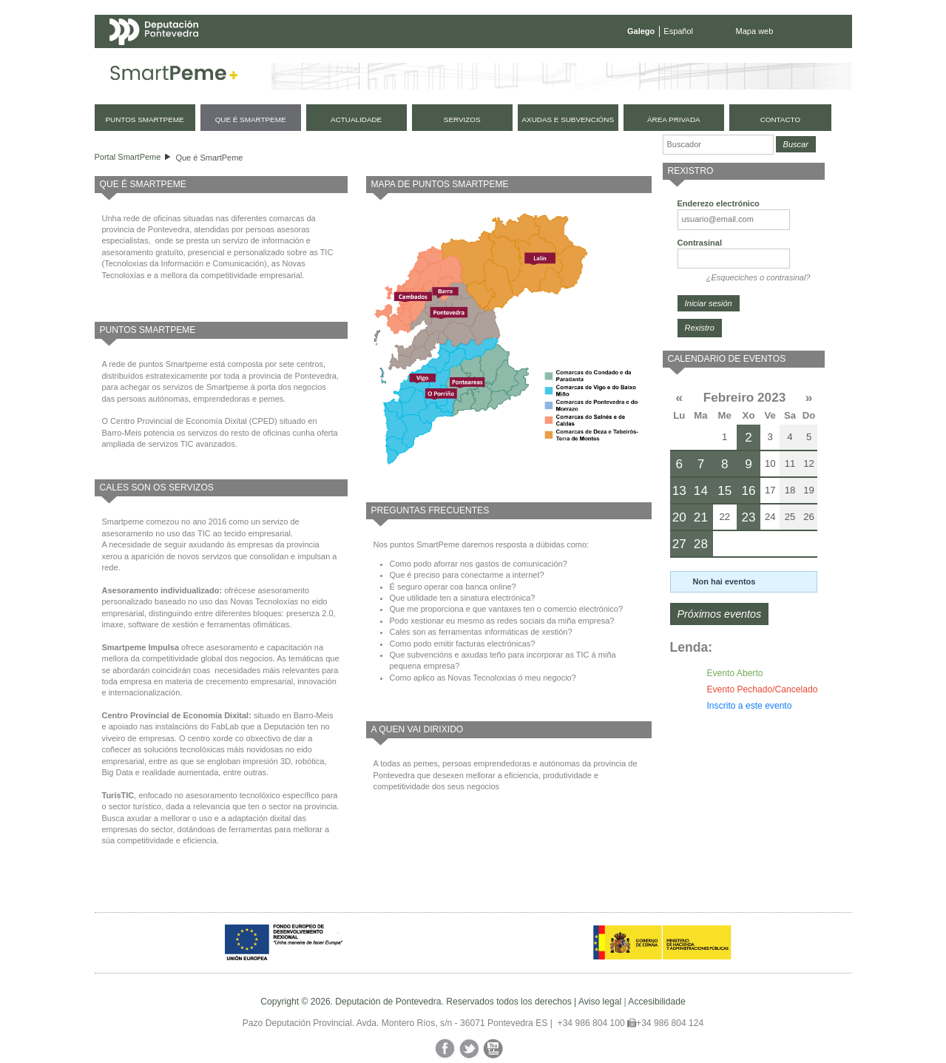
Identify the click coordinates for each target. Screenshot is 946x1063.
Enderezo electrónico (719, 203)
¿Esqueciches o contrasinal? (758, 277)
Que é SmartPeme (209, 157)
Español (678, 31)
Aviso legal (599, 1001)
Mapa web (755, 31)
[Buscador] (718, 145)
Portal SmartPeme (128, 156)
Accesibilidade (656, 1001)
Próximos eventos (720, 614)
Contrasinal (700, 242)
